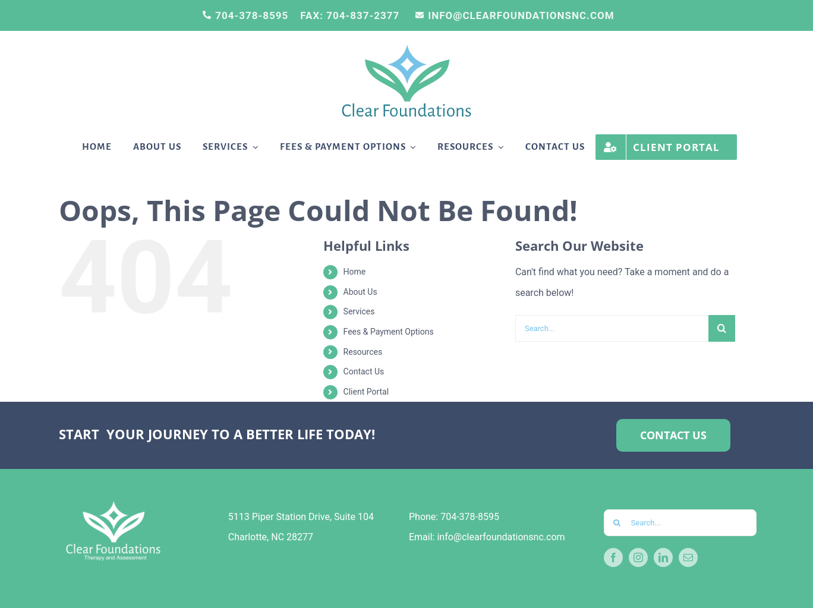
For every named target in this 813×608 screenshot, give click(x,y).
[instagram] (638, 557)
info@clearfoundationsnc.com (501, 537)
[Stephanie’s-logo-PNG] (406, 47)
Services (359, 311)
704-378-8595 (469, 516)
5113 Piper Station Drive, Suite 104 (301, 516)
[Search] (721, 328)
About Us (360, 292)
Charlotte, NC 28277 (270, 537)
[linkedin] (663, 557)
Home (355, 271)
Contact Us (364, 371)
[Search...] (611, 328)
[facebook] (613, 557)
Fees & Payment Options (389, 331)
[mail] (688, 557)
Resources (363, 352)
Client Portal (366, 391)
